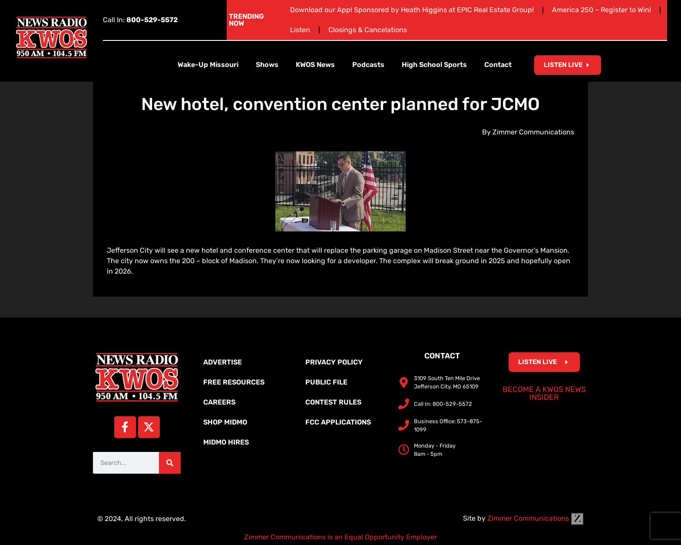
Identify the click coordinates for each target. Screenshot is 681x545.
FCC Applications (338, 422)
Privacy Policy (334, 362)
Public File (326, 382)
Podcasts (368, 64)
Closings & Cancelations (367, 30)
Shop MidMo (225, 422)
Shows (267, 64)
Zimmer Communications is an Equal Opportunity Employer (340, 537)
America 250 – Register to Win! (601, 10)
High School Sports (434, 64)
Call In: (140, 20)
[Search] (170, 463)
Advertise (222, 362)
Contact (498, 64)
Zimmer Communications (535, 518)
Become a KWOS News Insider (544, 393)
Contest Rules (333, 402)
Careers (219, 402)
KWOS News (315, 64)
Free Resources (233, 382)
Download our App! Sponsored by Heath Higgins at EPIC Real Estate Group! (412, 10)
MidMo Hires (226, 442)
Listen (300, 30)
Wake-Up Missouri (208, 64)
